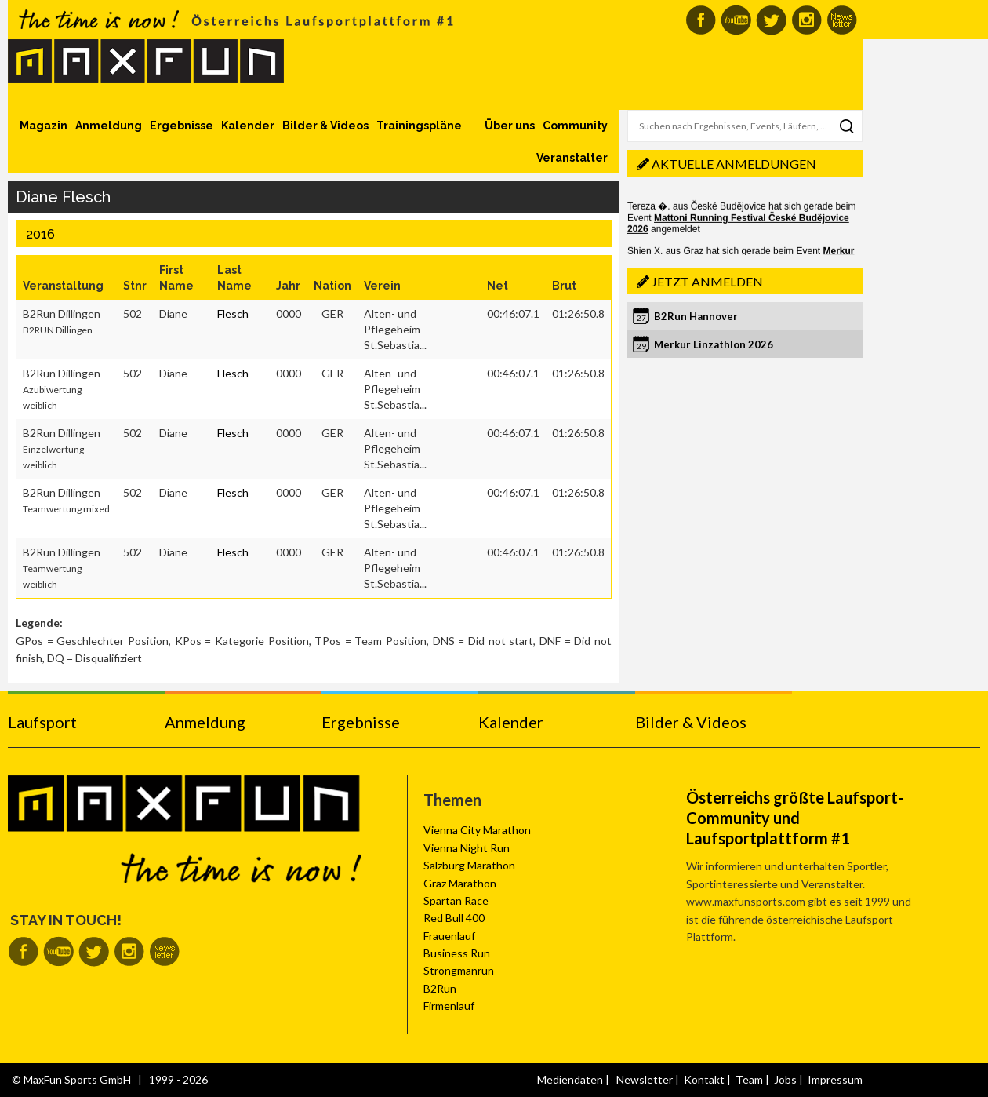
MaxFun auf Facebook (700, 20)
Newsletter (644, 1079)
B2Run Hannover (696, 316)
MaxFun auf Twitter (771, 20)
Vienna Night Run (466, 848)
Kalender (247, 125)
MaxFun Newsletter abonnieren (841, 20)
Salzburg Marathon (469, 865)
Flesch (233, 313)
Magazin (43, 125)
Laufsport (42, 722)
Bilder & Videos (325, 125)
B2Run (439, 988)
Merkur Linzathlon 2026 (713, 344)
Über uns (510, 125)
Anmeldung (108, 125)
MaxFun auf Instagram (806, 20)
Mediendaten (570, 1079)
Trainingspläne (419, 125)
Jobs (785, 1079)
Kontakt (704, 1079)
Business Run (456, 953)
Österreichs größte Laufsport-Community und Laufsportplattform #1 (794, 817)
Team (749, 1079)
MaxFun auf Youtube (736, 20)
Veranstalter (572, 157)
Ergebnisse (181, 125)
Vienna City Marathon (477, 829)
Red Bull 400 (454, 917)
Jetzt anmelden (707, 281)
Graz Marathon (459, 883)
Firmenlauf (448, 1005)
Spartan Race (456, 900)
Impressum (835, 1079)
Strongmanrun (458, 970)
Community (575, 125)
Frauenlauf (449, 935)
